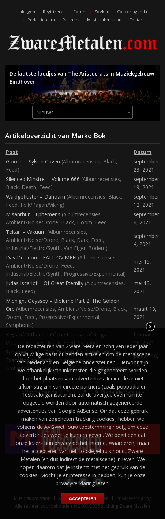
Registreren (54, 11)
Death (29, 187)
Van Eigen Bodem (85, 247)
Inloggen (26, 11)
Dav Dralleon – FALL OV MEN (41, 257)
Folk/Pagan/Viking (41, 204)
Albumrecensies (81, 161)
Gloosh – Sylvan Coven (33, 161)
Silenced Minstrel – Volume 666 (43, 179)
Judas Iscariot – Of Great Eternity (44, 283)
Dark (82, 239)
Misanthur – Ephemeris (33, 214)
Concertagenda (132, 11)
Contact (136, 19)
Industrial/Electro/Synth (33, 247)
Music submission (104, 19)
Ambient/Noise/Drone (32, 222)
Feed (12, 169)
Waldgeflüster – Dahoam (35, 196)
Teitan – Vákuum (26, 231)
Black (109, 161)
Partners (71, 19)
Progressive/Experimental (94, 273)
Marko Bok (88, 135)
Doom (84, 222)
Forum (80, 11)
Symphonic (19, 324)
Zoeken (101, 11)
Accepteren (82, 498)
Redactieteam (41, 19)
